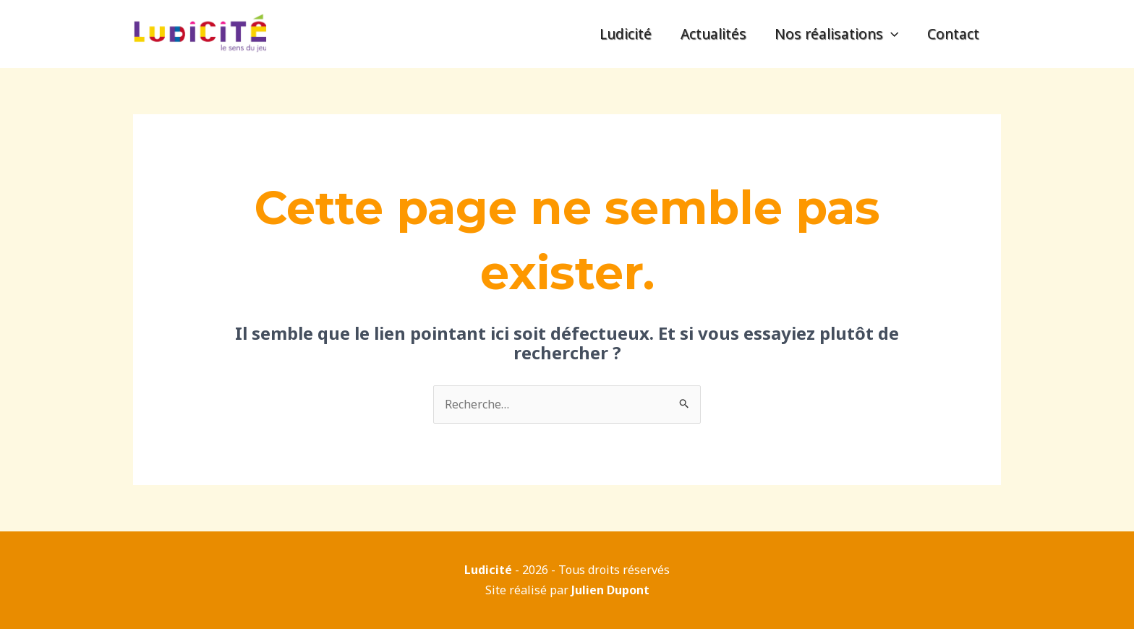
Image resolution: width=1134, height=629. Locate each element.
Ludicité (628, 33)
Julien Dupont (610, 590)
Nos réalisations (838, 34)
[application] (892, 34)
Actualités (716, 33)
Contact (954, 33)
